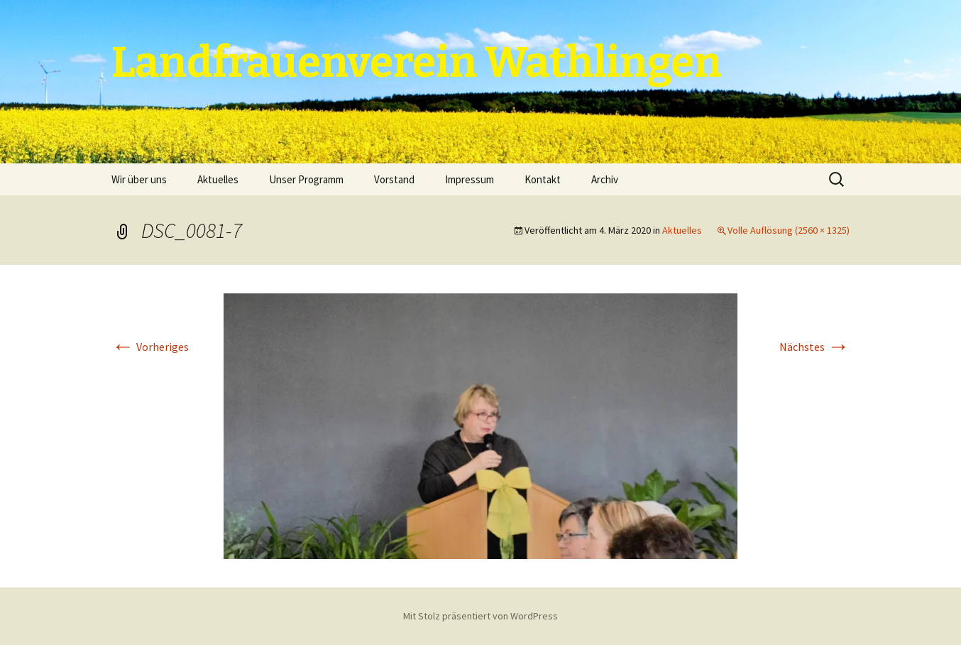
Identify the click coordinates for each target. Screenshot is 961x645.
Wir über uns (139, 179)
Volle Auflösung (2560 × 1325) (788, 230)
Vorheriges (150, 347)
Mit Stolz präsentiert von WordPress (480, 615)
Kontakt (543, 179)
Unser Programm (306, 179)
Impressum (469, 179)
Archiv (604, 179)
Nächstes (814, 347)
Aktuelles (217, 179)
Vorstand (394, 179)
